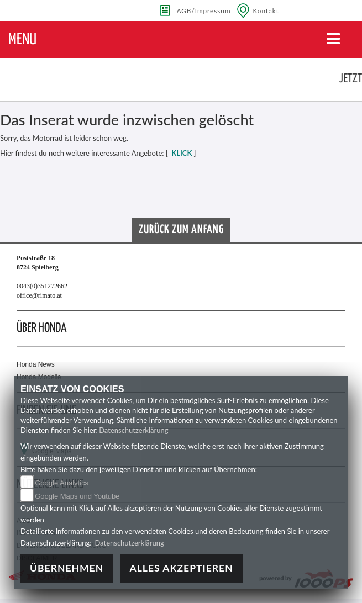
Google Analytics (61, 483)
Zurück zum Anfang (181, 229)
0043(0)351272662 (42, 286)
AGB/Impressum (204, 10)
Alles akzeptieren (181, 568)
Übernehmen (66, 568)
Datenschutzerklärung (133, 430)
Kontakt (266, 10)
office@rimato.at (39, 295)
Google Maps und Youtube (77, 496)
